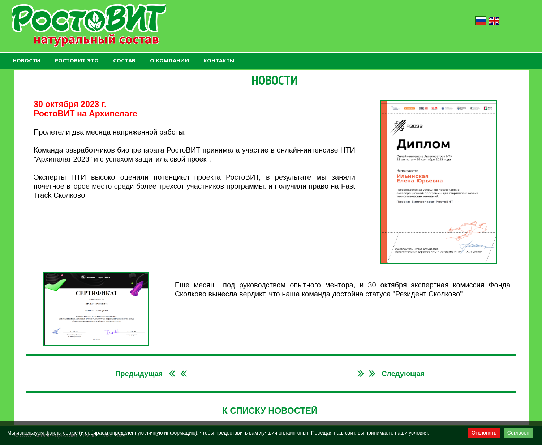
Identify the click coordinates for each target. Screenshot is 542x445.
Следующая (403, 374)
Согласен (518, 433)
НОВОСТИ (26, 60)
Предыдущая (139, 374)
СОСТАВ (124, 60)
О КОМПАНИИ (169, 60)
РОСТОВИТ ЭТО (77, 60)
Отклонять (484, 433)
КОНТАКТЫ (219, 60)
